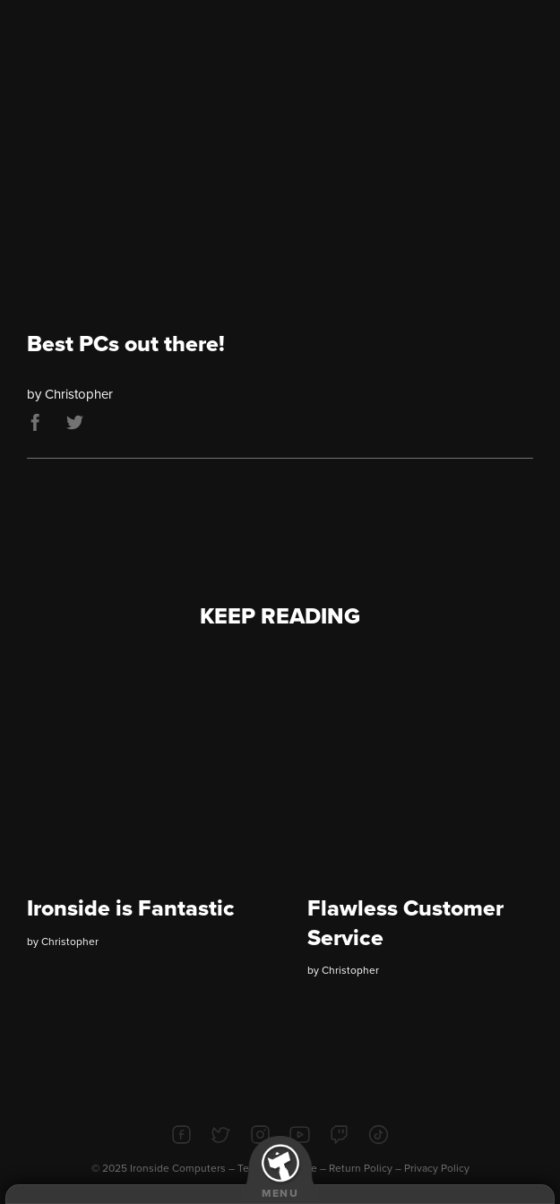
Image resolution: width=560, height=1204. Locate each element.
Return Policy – (366, 1168)
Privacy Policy (437, 1168)
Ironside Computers (178, 1168)
